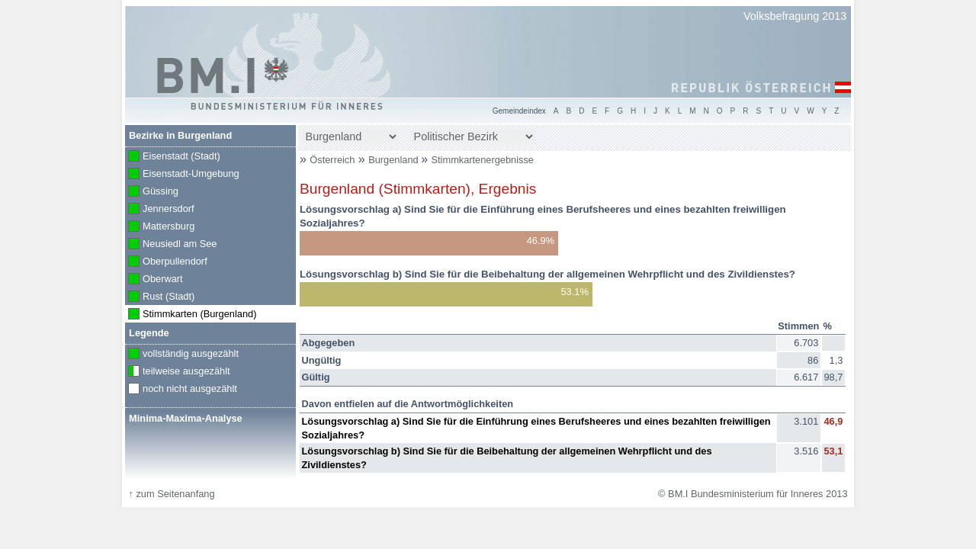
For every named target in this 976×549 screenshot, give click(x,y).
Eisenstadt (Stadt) (172, 157)
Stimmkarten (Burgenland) (190, 315)
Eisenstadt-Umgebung (182, 174)
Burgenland (394, 159)
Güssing (151, 192)
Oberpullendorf (166, 262)
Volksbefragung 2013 (794, 16)
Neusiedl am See (171, 245)
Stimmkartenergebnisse (483, 159)
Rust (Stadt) (159, 297)
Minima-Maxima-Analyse (185, 418)
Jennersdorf (159, 210)
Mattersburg (159, 227)
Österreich (332, 159)
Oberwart (154, 280)
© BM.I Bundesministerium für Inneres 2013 (752, 493)
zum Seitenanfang (171, 493)
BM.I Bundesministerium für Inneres (222, 76)
